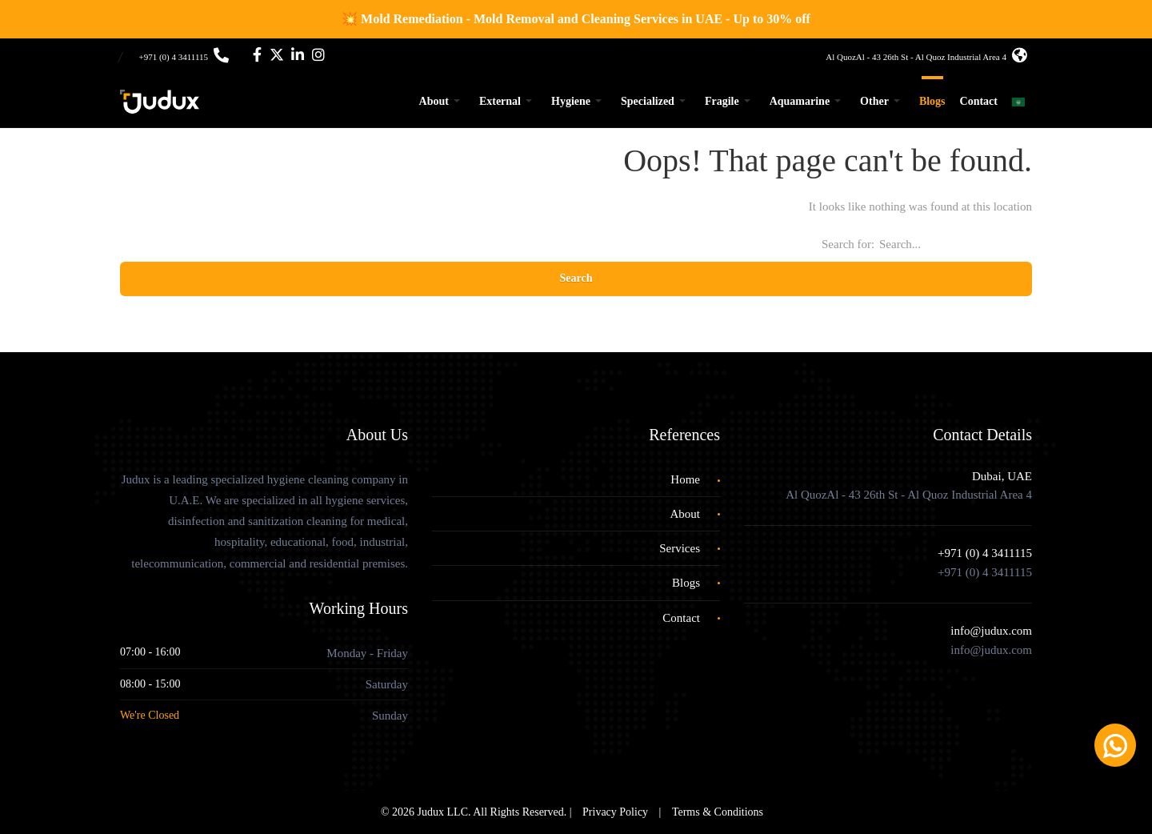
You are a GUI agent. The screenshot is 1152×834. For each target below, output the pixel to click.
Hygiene (570, 101)
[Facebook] (257, 57)
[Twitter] (276, 57)
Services (679, 548)
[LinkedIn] (297, 57)
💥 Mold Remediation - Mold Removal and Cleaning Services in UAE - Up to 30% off (576, 19)
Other (874, 101)
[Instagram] (318, 57)
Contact (979, 101)
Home (685, 479)
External (500, 101)
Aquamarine (800, 101)
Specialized (647, 101)
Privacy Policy (615, 812)
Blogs (932, 101)
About (434, 101)
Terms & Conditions (717, 812)
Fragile (722, 101)
